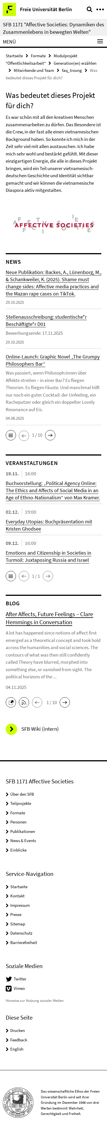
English (16, 1049)
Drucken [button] (17, 1030)
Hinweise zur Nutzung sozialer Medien (35, 1000)
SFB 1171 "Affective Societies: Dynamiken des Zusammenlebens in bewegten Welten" (53, 28)
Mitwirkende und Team (34, 70)
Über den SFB (22, 794)
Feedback (18, 1040)
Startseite (14, 55)
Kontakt (17, 895)
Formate (38, 55)
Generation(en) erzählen (75, 63)
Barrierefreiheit (23, 942)
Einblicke (18, 850)
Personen (18, 822)
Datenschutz (21, 933)
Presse (15, 914)
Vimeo (19, 988)
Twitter (20, 979)
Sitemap (17, 924)
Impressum (20, 905)
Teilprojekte (20, 803)
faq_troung (72, 70)
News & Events (23, 840)
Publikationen (22, 831)
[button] (11, 435)
